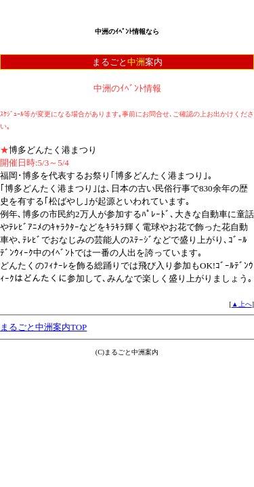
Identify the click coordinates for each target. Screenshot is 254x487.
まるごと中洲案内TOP (43, 327)
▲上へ (242, 304)
